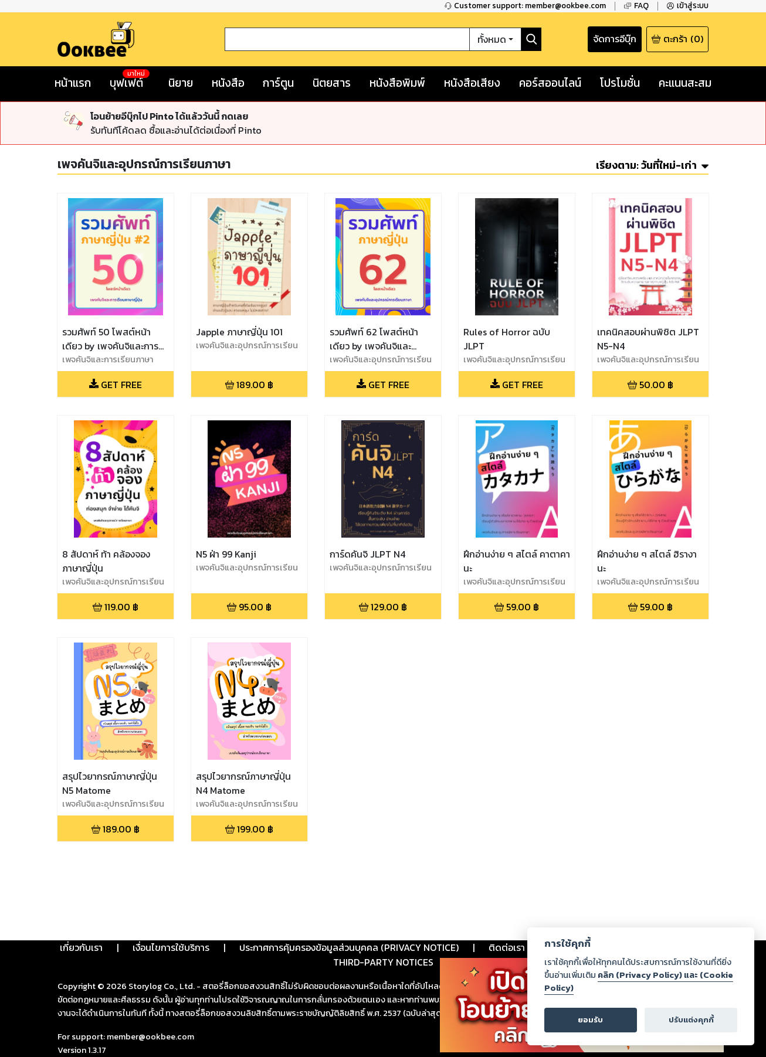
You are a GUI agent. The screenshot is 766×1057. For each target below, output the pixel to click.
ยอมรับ (590, 1019)
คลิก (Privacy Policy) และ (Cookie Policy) (638, 981)
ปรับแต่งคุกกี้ (691, 1019)
